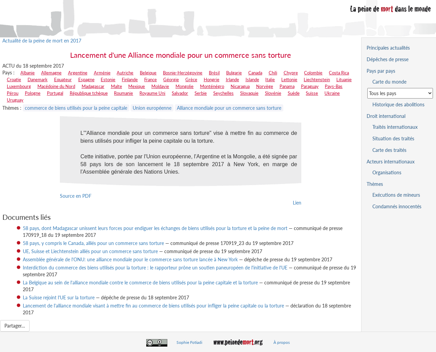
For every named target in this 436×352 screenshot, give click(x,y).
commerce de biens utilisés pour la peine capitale (76, 108)
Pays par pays (381, 71)
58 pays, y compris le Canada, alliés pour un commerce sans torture (93, 243)
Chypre (291, 72)
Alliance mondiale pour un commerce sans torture (229, 108)
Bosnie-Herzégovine (182, 72)
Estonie (108, 79)
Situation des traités (393, 138)
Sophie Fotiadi (189, 342)
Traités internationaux (395, 127)
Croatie (14, 79)
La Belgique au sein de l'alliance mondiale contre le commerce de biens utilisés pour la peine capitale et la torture (140, 282)
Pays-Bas (333, 86)
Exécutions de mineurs (396, 195)
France (150, 79)
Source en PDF (75, 196)
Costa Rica (339, 72)
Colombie (313, 72)
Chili (273, 72)
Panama (287, 86)
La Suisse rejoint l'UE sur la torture (59, 297)
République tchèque (89, 93)
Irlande (232, 79)
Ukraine (332, 93)
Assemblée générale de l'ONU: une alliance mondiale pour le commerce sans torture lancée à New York (130, 259)
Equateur (63, 79)
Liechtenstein (317, 79)
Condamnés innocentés (396, 206)
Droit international (386, 116)
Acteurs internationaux (391, 161)
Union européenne (152, 108)
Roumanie (123, 93)
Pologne (32, 93)
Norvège (264, 86)
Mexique (136, 86)
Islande (252, 79)
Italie (270, 79)
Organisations (386, 172)
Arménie (102, 72)
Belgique (148, 72)
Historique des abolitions (398, 104)
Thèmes (375, 184)
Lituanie (344, 79)
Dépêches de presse (387, 59)
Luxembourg (19, 86)
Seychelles (223, 93)
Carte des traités (389, 150)
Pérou (12, 93)
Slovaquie (249, 93)
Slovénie (273, 93)
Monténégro (212, 86)
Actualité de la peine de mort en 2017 (41, 40)
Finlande (130, 79)
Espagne (86, 79)
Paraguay (310, 86)
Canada (255, 72)
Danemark (38, 79)
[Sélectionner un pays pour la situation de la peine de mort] (400, 93)
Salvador (180, 93)
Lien (297, 203)
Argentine (77, 72)
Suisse (312, 93)
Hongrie (211, 79)
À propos (281, 342)
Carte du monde (389, 82)
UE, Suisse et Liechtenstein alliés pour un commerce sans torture (90, 251)
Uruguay (15, 100)
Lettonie (289, 79)
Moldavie (160, 86)
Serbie (201, 93)
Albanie (27, 72)
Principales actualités (388, 48)
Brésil (214, 72)
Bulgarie (234, 72)
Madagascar (93, 86)
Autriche (125, 72)
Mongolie (184, 86)
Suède (294, 93)
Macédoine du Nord (56, 86)
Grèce (191, 79)
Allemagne (51, 72)
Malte (116, 86)
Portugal (55, 93)
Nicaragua (240, 86)
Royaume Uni (152, 93)
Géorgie (171, 79)
